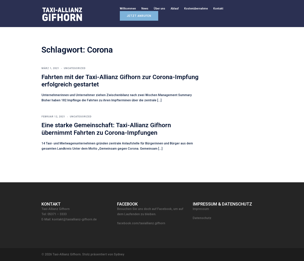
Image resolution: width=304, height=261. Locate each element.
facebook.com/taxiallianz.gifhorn (141, 223)
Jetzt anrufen (139, 15)
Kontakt (218, 8)
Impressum (201, 209)
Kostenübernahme (196, 8)
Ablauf (175, 8)
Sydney (119, 254)
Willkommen (128, 8)
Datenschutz (202, 218)
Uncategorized (75, 68)
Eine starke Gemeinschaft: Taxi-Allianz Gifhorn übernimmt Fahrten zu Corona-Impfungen (106, 128)
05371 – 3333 (57, 214)
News (144, 8)
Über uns (159, 8)
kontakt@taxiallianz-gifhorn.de (74, 219)
